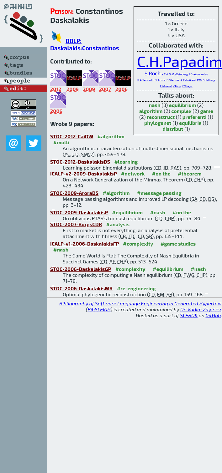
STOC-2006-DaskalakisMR (81, 288)
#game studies (178, 244)
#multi (61, 142)
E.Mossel (166, 86)
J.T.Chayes (187, 86)
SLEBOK (189, 315)
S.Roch (153, 73)
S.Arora (161, 80)
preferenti (194, 117)
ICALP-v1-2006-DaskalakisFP (84, 244)
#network (133, 173)
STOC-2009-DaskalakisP (79, 212)
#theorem (190, 173)
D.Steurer (172, 80)
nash (155, 105)
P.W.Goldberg (206, 80)
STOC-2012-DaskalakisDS (80, 162)
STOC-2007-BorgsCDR (76, 224)
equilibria (190, 123)
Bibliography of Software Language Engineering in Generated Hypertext (140, 303)
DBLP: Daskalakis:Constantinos (84, 44)
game (206, 111)
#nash (157, 212)
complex (181, 111)
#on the (161, 173)
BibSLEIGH (98, 309)
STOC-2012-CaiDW (71, 136)
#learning (126, 162)
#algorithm (111, 136)
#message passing (159, 193)
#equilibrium (127, 212)
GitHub (213, 315)
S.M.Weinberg (178, 74)
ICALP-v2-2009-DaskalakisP (83, 173)
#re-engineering (136, 288)
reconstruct (161, 117)
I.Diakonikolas (198, 74)
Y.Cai (165, 74)
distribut (173, 129)
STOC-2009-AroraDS (74, 193)
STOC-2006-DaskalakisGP (80, 269)
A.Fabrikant (188, 80)
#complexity (138, 244)
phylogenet (157, 123)
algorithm (151, 111)
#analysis (118, 224)
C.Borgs (177, 86)
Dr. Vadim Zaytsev (200, 309)
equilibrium (182, 105)
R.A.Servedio (145, 80)
